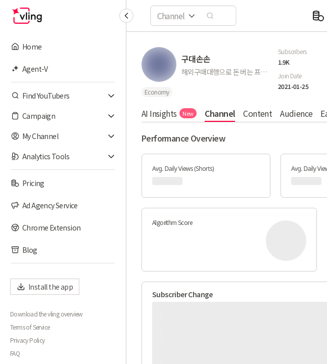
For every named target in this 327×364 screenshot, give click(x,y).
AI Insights (169, 113)
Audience (296, 113)
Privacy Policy (27, 340)
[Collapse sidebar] (126, 16)
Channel (220, 113)
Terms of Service (30, 327)
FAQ (15, 353)
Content (257, 113)
